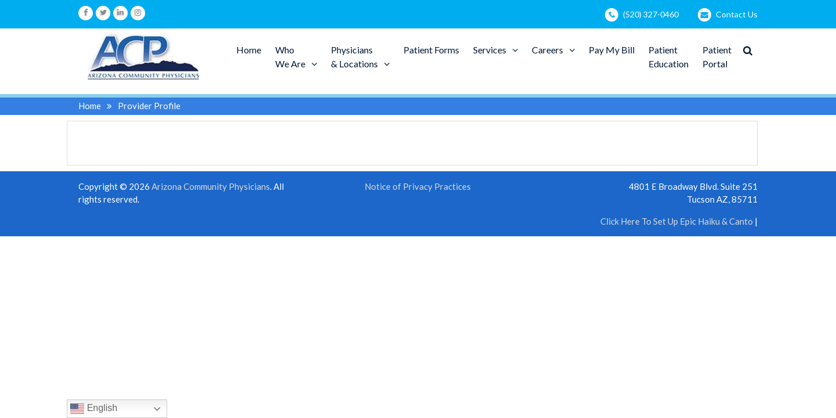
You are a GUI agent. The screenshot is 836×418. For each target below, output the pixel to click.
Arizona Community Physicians (211, 186)
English (93, 409)
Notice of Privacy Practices (418, 186)
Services (489, 49)
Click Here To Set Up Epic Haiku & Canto (676, 221)
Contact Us (737, 14)
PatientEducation (668, 56)
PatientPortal (717, 56)
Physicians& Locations (354, 56)
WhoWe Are (290, 56)
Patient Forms (431, 49)
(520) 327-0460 (651, 14)
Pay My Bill (612, 49)
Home (248, 49)
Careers (547, 49)
